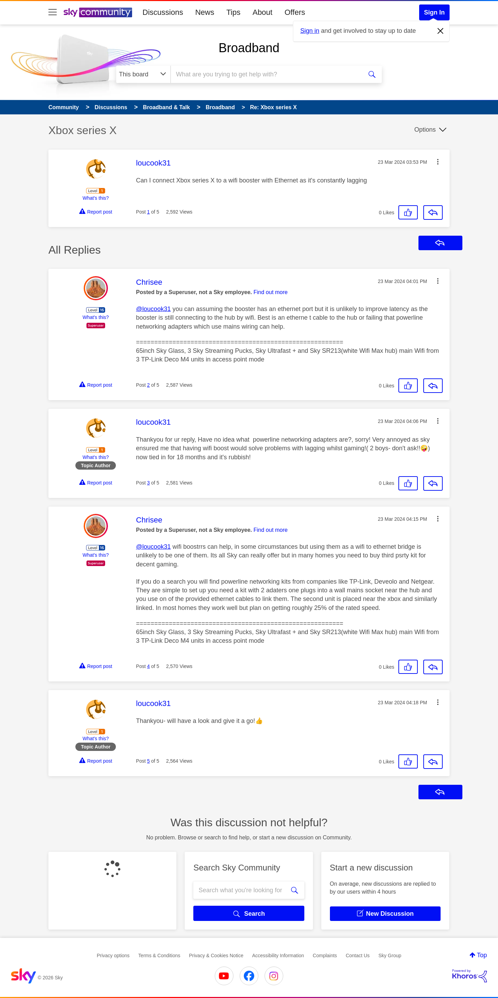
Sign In (434, 12)
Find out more (270, 292)
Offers (295, 12)
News (204, 12)
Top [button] (482, 955)
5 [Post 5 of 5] (148, 761)
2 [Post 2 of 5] (148, 385)
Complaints (325, 955)
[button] (438, 162)
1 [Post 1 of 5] (148, 212)
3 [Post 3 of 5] (148, 483)
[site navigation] (52, 12)
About (262, 12)
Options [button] (425, 129)
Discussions (162, 12)
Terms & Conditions (159, 955)
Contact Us (358, 955)
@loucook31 (153, 308)
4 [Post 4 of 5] (148, 666)
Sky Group (389, 955)
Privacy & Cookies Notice (216, 955)
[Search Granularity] (143, 74)
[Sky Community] (98, 12)
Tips (233, 12)
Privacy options (113, 955)
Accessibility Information (278, 955)
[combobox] (266, 74)
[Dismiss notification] (440, 31)
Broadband (249, 48)
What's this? (96, 198)
